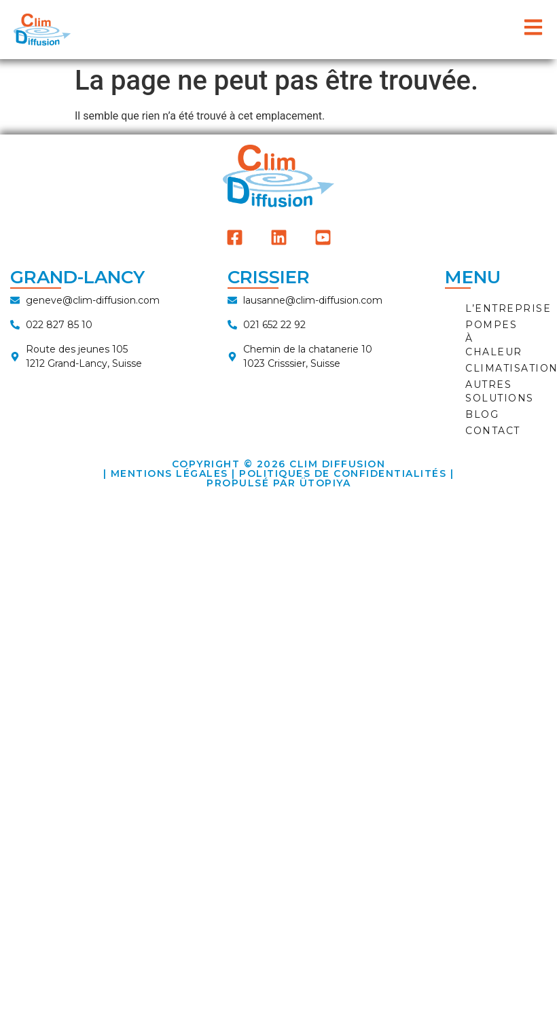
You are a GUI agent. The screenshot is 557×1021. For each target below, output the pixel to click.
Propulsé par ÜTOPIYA (278, 483)
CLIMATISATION (502, 368)
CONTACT (492, 431)
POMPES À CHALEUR (493, 338)
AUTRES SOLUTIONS (499, 391)
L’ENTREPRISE (502, 308)
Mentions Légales (169, 473)
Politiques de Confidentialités (342, 473)
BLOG (482, 414)
